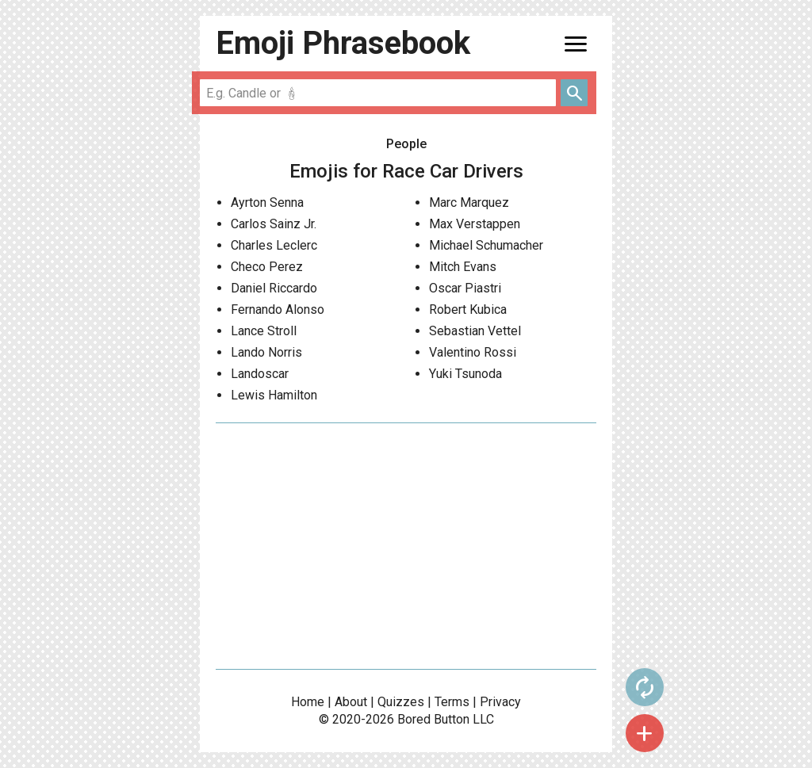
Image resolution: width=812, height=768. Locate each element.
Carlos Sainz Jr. (273, 223)
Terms (452, 701)
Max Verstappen (474, 223)
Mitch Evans (462, 266)
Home (307, 701)
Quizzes (400, 701)
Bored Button (433, 719)
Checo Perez (267, 266)
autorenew (644, 687)
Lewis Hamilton (274, 395)
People (406, 143)
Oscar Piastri (465, 288)
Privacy (500, 701)
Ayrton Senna (267, 202)
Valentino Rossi (472, 352)
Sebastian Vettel (475, 330)
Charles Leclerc (274, 245)
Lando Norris (266, 352)
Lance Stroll (264, 330)
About (351, 701)
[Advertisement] (406, 546)
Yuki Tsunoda (465, 373)
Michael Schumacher (486, 245)
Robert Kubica (468, 309)
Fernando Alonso (277, 309)
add (644, 733)
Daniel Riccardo (274, 288)
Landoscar (260, 373)
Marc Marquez (469, 202)
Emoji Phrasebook (343, 43)
